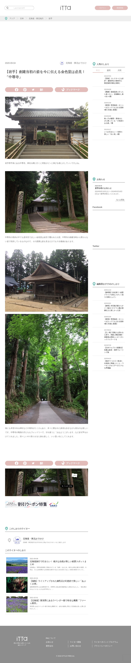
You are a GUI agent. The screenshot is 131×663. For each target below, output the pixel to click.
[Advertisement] (65, 38)
